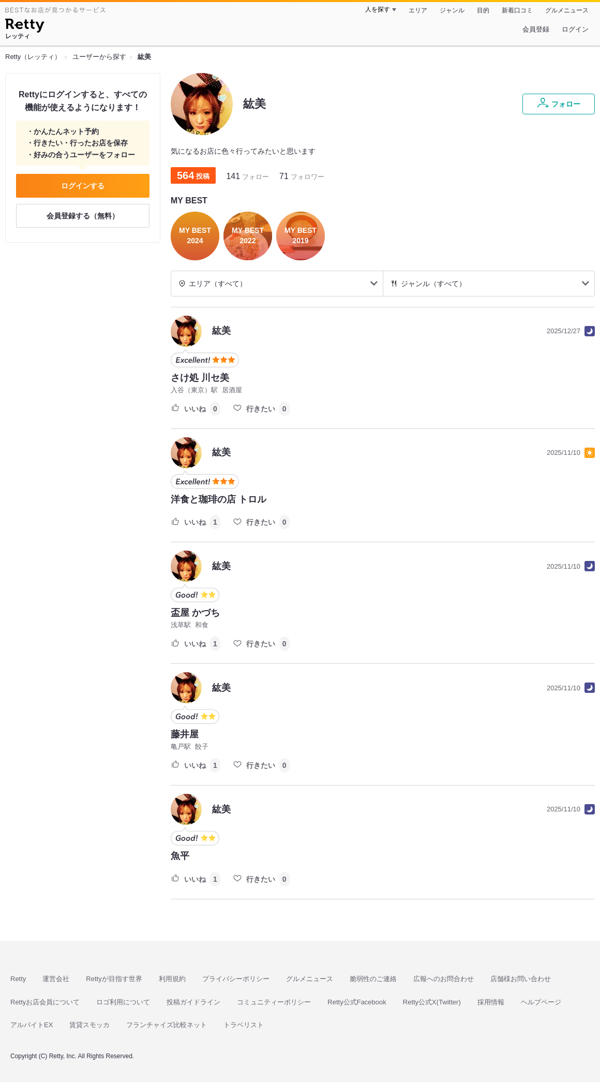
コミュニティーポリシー (274, 1002)
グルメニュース (567, 10)
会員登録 (535, 29)
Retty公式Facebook (356, 1002)
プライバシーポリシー (235, 979)
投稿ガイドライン (193, 1002)
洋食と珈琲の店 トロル (218, 499)
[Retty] (24, 27)
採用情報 (490, 1002)
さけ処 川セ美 (200, 378)
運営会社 (55, 979)
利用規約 (172, 979)
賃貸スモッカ (89, 1025)
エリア (418, 10)
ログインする (82, 186)
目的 (483, 10)
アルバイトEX (31, 1025)
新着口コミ (517, 10)
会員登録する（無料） (83, 216)
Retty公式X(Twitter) (432, 1002)
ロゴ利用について (123, 1002)
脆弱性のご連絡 (373, 979)
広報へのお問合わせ (443, 979)
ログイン (575, 29)
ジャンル (452, 10)
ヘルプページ (541, 1002)
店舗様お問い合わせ (520, 979)
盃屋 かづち (195, 612)
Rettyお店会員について (45, 1002)
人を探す (377, 9)
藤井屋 (185, 734)
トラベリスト (243, 1025)
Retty (18, 979)
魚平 (180, 856)
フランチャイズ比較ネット (166, 1025)
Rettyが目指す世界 (114, 979)
